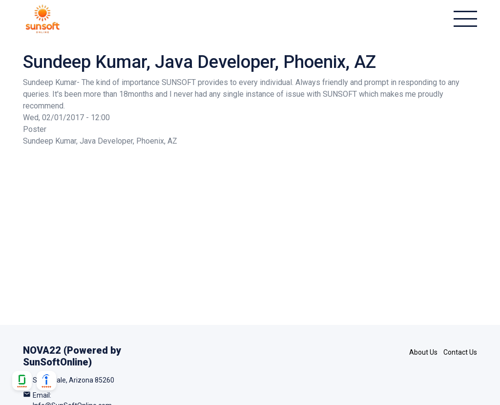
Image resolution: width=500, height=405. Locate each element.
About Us (423, 352)
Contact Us (460, 352)
